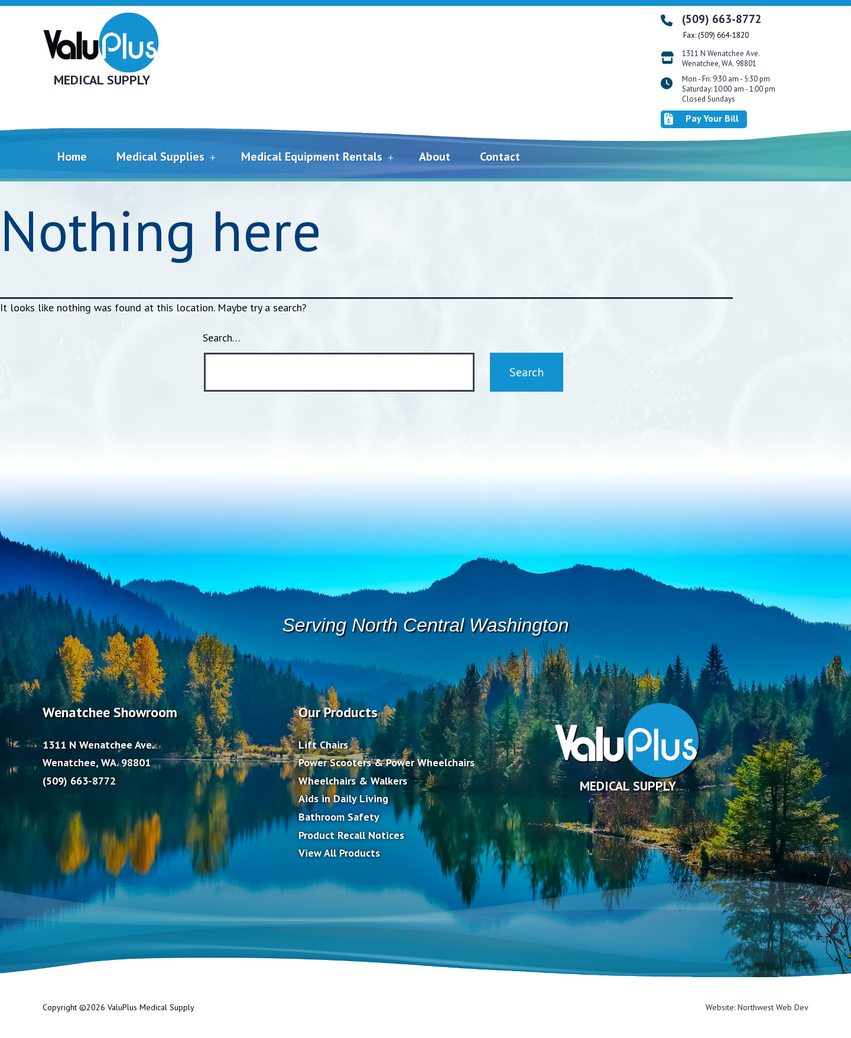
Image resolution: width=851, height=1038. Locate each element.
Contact (500, 156)
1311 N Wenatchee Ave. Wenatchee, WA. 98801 (721, 59)
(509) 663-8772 (722, 19)
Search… (222, 337)
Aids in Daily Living (343, 798)
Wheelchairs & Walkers (352, 781)
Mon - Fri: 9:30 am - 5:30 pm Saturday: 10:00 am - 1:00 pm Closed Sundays (728, 89)
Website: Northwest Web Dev (757, 1007)
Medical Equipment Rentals (311, 156)
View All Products (339, 853)
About (434, 156)
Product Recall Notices (351, 835)
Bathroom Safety (338, 817)
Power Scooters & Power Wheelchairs (386, 762)
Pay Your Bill (701, 118)
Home (72, 156)
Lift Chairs (323, 744)
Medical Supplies (160, 156)
